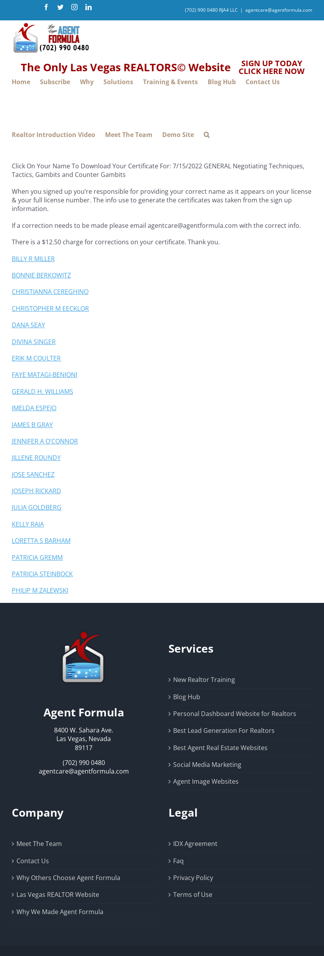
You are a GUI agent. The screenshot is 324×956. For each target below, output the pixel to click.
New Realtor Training (204, 679)
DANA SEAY (28, 325)
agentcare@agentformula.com (278, 10)
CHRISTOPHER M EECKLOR (50, 308)
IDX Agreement (195, 843)
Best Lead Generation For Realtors (224, 730)
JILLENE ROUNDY (36, 457)
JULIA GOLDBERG (37, 507)
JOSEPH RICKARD (36, 491)
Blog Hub (186, 697)
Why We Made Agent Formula (59, 911)
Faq (178, 861)
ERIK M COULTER (36, 358)
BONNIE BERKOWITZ (41, 275)
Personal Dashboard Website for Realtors (234, 713)
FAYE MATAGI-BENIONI (44, 374)
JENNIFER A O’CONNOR (45, 441)
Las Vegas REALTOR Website (57, 894)
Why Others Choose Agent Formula (68, 877)
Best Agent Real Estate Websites (220, 747)
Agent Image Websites (206, 781)
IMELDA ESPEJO (34, 408)
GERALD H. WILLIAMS (42, 391)
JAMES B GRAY (32, 424)
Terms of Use (192, 894)
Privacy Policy (193, 877)
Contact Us (32, 861)
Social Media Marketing (207, 764)
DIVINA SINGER (34, 341)
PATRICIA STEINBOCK (42, 574)
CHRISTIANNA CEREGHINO (50, 291)
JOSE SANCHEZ (33, 474)
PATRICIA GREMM (37, 557)
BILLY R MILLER (33, 258)
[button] (207, 134)
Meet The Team (39, 843)
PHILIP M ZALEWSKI (40, 590)
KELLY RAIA (28, 524)
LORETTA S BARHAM (41, 540)
